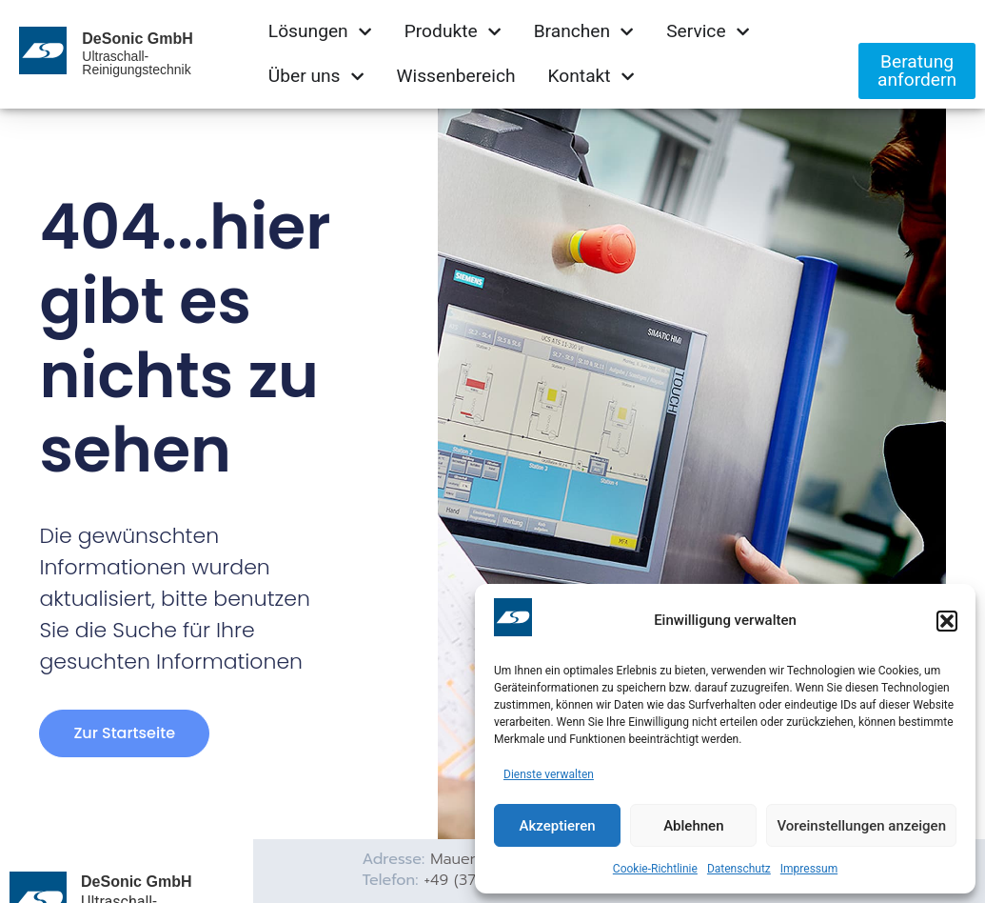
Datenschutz (739, 868)
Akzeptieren (558, 825)
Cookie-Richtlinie (655, 868)
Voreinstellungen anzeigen (861, 825)
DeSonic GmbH (137, 38)
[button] (946, 621)
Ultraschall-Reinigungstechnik (136, 63)
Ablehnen (693, 825)
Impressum (808, 868)
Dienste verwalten (548, 774)
